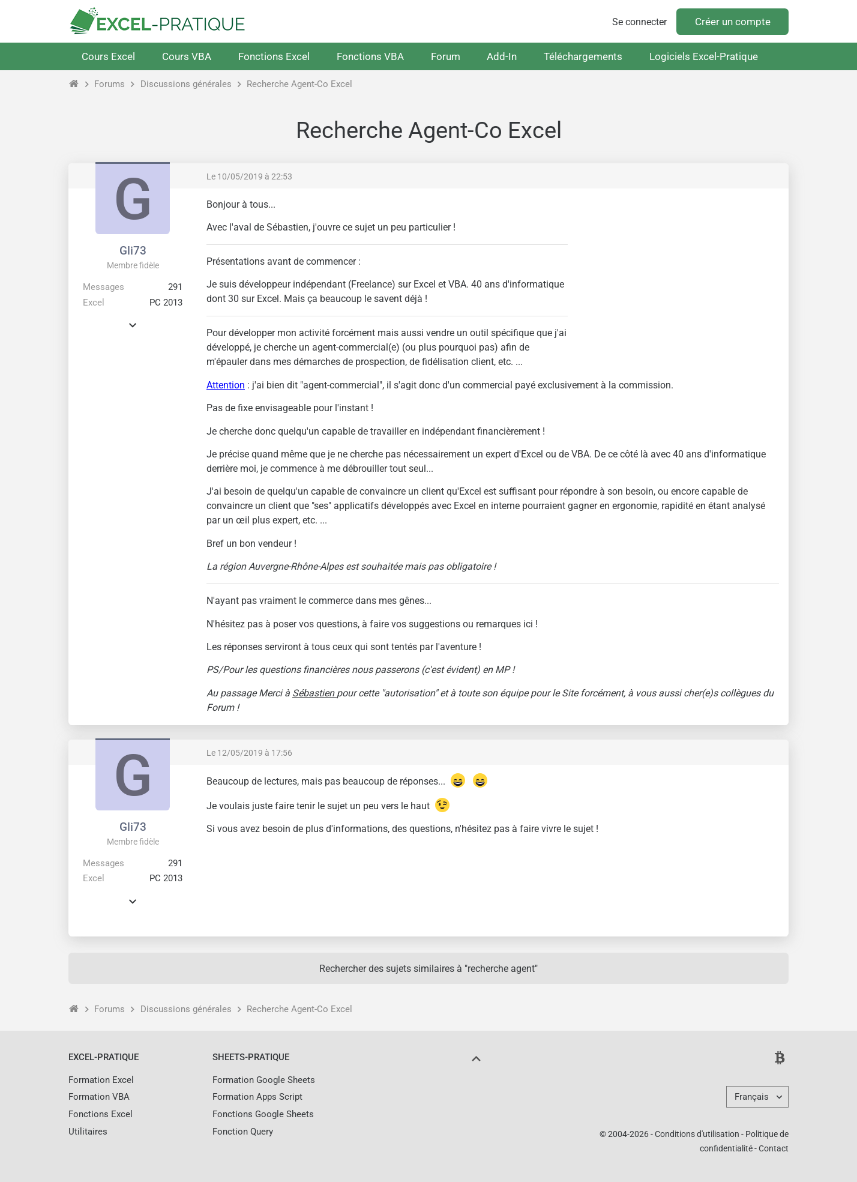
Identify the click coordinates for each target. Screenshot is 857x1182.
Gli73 (132, 251)
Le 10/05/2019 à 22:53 (249, 176)
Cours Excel (108, 56)
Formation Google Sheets (263, 1080)
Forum (445, 56)
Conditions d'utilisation (697, 1134)
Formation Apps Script (257, 1096)
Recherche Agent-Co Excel (299, 84)
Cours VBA (186, 56)
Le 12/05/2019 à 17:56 (249, 753)
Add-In (502, 56)
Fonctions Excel (274, 56)
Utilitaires (87, 1131)
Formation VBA (99, 1096)
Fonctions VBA (370, 56)
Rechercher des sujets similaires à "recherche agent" (428, 968)
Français (752, 1096)
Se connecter (639, 22)
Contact (774, 1148)
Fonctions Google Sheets (263, 1114)
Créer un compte (733, 22)
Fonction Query (242, 1131)
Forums (109, 84)
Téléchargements (583, 56)
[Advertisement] (678, 282)
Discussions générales (186, 84)
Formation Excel (101, 1080)
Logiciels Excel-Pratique (703, 56)
